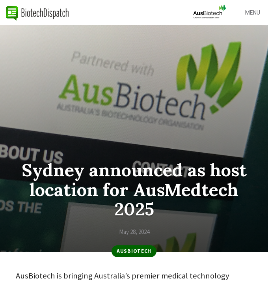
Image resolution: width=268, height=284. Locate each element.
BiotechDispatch (37, 12)
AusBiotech (134, 251)
